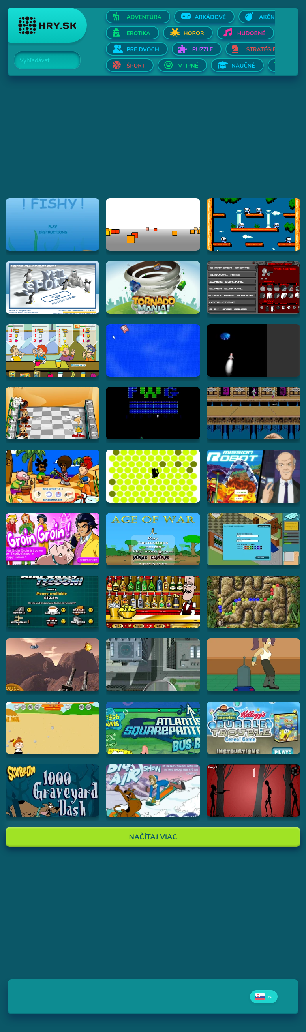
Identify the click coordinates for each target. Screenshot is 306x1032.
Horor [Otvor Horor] (194, 33)
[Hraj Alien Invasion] (253, 350)
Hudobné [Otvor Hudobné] (251, 33)
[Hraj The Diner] (52, 350)
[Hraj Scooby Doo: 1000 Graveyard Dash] (52, 790)
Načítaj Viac (153, 837)
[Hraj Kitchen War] (52, 413)
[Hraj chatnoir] (153, 476)
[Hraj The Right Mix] (153, 602)
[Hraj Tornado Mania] (153, 287)
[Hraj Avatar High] (253, 539)
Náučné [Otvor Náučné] (243, 65)
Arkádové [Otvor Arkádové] (210, 17)
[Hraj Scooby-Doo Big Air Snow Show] (153, 790)
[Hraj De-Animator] (253, 790)
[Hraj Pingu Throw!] (52, 287)
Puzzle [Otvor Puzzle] (202, 49)
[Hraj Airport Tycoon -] (52, 602)
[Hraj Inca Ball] (253, 602)
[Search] (42, 60)
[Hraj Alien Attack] (52, 664)
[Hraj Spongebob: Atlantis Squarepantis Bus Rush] (153, 728)
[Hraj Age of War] (153, 539)
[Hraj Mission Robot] (253, 476)
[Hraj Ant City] (153, 664)
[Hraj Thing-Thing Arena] (253, 287)
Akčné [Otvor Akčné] (268, 17)
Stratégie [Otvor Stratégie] (261, 49)
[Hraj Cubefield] (153, 224)
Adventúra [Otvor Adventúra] (143, 17)
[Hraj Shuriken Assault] (253, 413)
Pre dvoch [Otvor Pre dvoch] (142, 49)
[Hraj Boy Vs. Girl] (52, 728)
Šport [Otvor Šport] (135, 65)
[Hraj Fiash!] (52, 224)
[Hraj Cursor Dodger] (153, 350)
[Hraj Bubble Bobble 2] (253, 224)
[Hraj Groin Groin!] (52, 539)
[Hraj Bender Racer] (253, 664)
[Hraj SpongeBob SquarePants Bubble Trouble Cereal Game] (253, 728)
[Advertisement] (153, 143)
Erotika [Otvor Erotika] (138, 33)
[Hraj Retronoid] (153, 413)
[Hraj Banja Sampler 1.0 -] (52, 476)
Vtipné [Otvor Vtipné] (188, 65)
